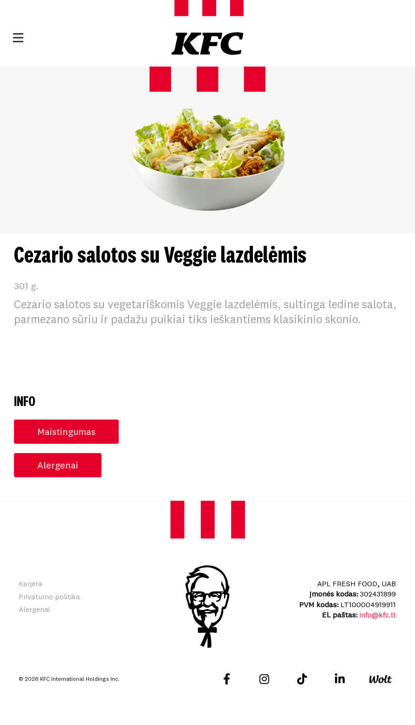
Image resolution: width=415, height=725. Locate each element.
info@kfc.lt (378, 614)
